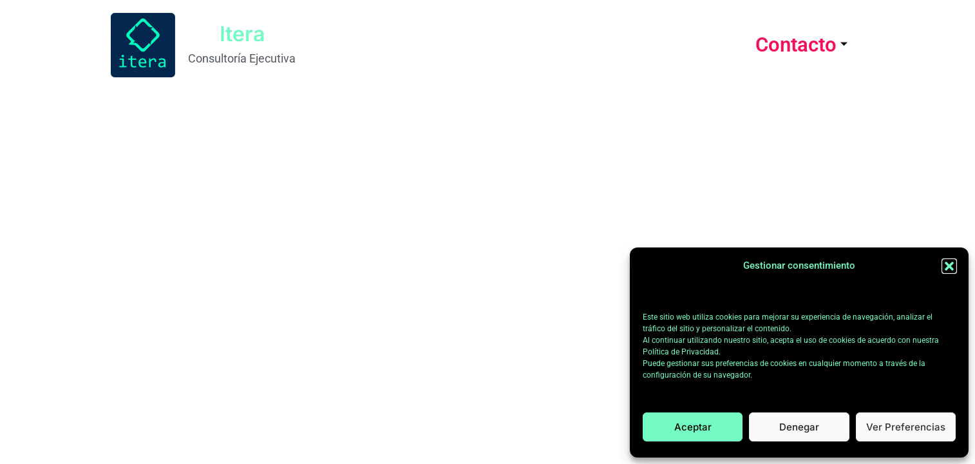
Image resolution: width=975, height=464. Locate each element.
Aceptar (693, 427)
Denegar (799, 427)
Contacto (801, 45)
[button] (949, 266)
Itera (242, 33)
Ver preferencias (905, 427)
